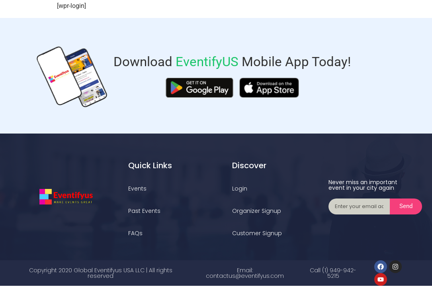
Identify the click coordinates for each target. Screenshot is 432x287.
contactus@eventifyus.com (245, 276)
